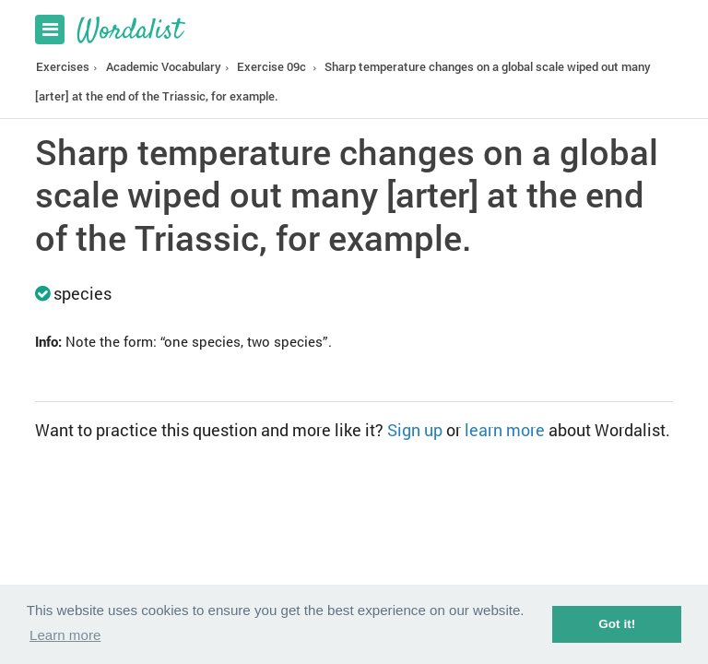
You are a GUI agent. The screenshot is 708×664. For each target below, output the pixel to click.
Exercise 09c (271, 66)
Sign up (414, 430)
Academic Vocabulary (163, 66)
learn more (505, 430)
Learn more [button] (65, 635)
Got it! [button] (616, 624)
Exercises (62, 66)
